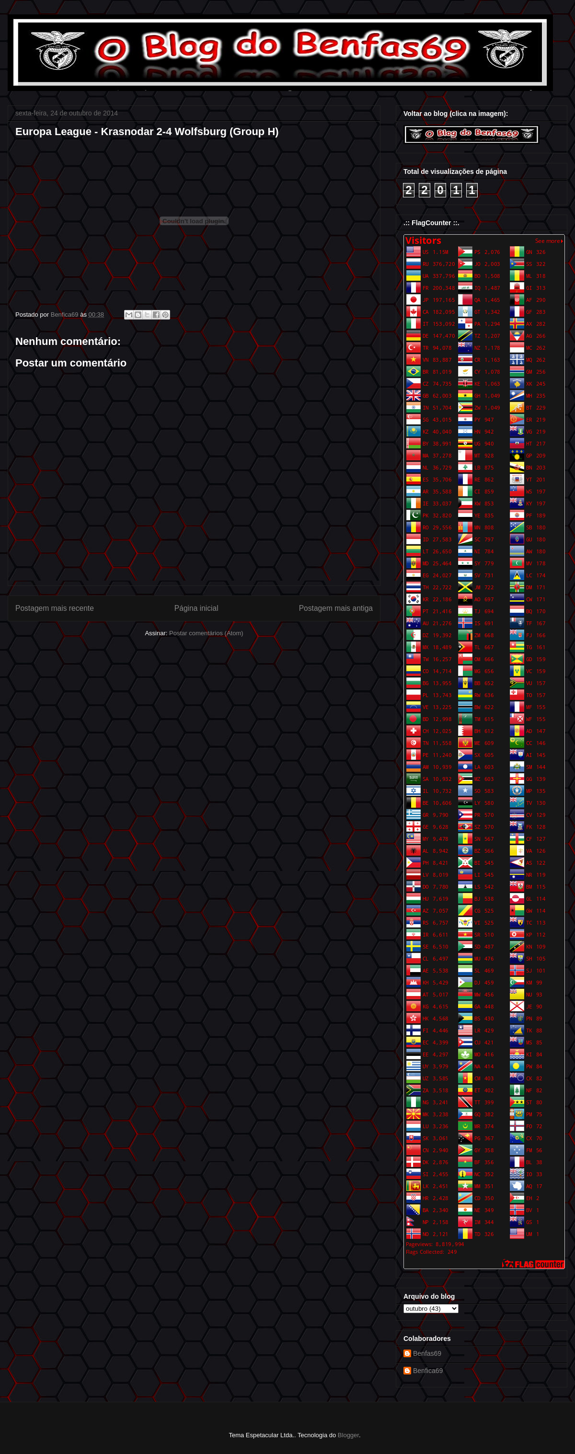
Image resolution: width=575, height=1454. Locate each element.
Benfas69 (427, 1353)
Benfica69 (428, 1370)
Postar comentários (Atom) (206, 633)
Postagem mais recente (54, 608)
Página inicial (196, 608)
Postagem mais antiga (336, 608)
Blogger (348, 1435)
